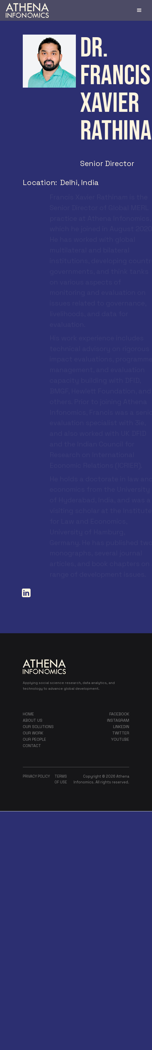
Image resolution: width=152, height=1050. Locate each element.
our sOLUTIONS (38, 726)
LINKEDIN (121, 726)
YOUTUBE (120, 739)
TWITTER (120, 733)
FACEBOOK (119, 714)
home (28, 714)
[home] (27, 10)
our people (34, 739)
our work (33, 733)
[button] (139, 10)
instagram (118, 720)
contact (32, 745)
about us (32, 720)
